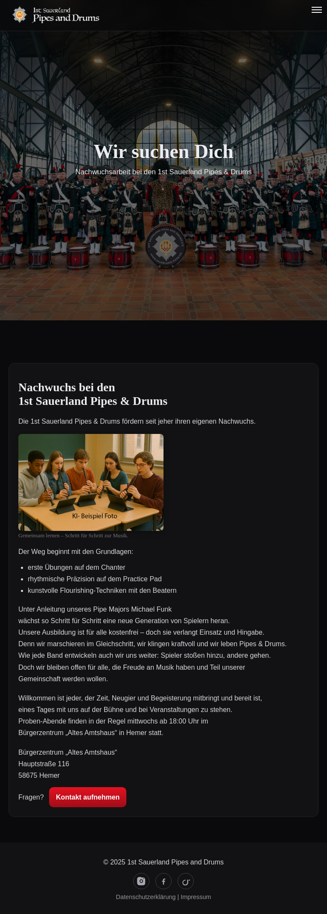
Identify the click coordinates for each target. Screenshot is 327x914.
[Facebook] (163, 881)
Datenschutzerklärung (146, 896)
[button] (317, 9)
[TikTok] (186, 881)
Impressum (196, 896)
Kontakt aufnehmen (88, 797)
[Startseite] (19, 15)
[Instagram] (141, 881)
